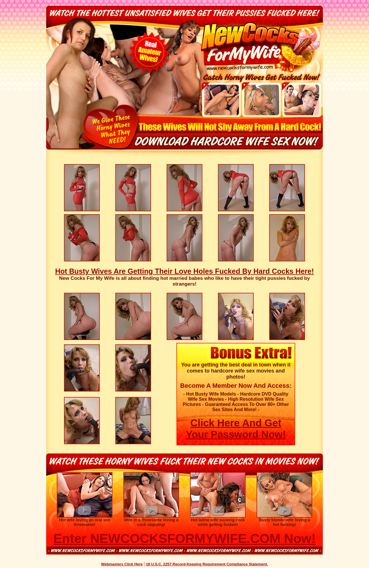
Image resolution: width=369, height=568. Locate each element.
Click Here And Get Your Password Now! (236, 428)
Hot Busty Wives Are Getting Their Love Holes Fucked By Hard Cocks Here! (184, 271)
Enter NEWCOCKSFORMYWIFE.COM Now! (184, 538)
